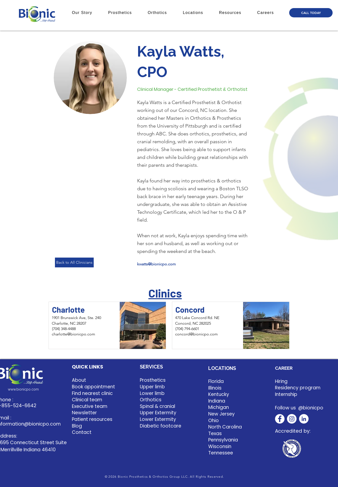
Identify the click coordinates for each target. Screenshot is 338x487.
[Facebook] (280, 419)
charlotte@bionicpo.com (73, 334)
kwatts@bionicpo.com (156, 264)
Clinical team (87, 399)
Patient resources (92, 419)
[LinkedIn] (304, 419)
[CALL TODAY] (311, 12)
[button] (82, 12)
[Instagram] (292, 419)
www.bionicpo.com (23, 389)
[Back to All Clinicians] (74, 262)
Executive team (89, 406)
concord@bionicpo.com (196, 334)
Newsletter (84, 412)
